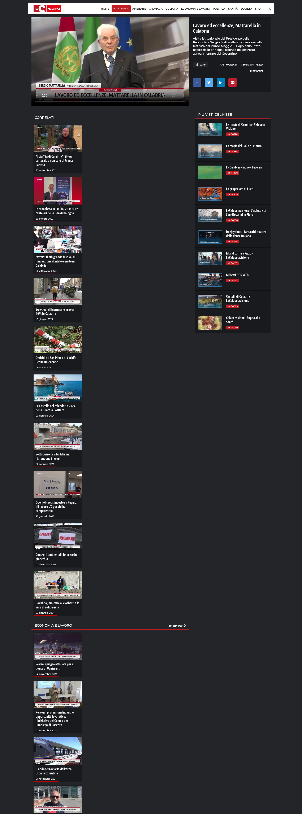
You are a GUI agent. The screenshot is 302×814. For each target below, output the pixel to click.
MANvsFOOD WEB (237, 275)
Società (246, 8)
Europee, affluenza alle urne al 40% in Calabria (55, 311)
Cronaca (156, 8)
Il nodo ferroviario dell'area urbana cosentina (54, 771)
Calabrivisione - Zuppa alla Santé (243, 319)
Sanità (233, 8)
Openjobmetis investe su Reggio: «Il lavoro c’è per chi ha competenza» (56, 506)
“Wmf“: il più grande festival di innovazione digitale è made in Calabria (56, 261)
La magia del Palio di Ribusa (244, 146)
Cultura (171, 8)
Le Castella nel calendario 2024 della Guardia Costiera (56, 408)
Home (105, 8)
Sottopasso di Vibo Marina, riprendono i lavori (53, 456)
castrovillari (228, 64)
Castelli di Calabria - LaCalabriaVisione (239, 298)
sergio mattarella (252, 64)
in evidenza (256, 71)
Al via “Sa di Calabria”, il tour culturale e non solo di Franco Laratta (55, 160)
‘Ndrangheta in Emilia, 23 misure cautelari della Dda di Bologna (57, 211)
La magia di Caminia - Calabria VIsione (245, 126)
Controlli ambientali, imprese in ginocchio (56, 556)
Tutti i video (177, 626)
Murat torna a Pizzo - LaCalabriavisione (239, 255)
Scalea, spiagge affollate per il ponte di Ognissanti (55, 666)
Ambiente (139, 8)
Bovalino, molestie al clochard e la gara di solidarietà (57, 605)
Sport (259, 8)
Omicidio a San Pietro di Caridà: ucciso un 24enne (56, 359)
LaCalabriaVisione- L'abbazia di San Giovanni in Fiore (246, 212)
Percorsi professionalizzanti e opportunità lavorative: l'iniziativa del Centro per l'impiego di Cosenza (55, 718)
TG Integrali (121, 8)
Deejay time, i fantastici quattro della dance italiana (246, 233)
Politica (219, 8)
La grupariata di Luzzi (240, 188)
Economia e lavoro (195, 8)
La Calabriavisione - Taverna (244, 167)
